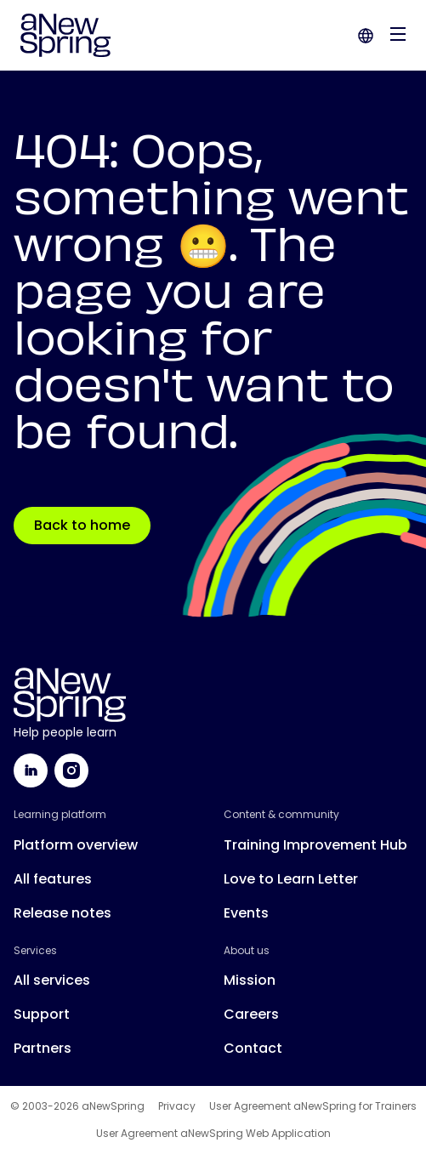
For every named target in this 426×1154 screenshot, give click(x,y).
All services (52, 980)
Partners (42, 1048)
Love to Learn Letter (291, 879)
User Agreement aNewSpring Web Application (213, 1133)
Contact (253, 1048)
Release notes (62, 913)
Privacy (177, 1106)
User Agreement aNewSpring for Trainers (313, 1106)
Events (246, 913)
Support (42, 1014)
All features (53, 879)
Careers (251, 1014)
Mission (249, 980)
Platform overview (76, 845)
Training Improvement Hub (315, 845)
